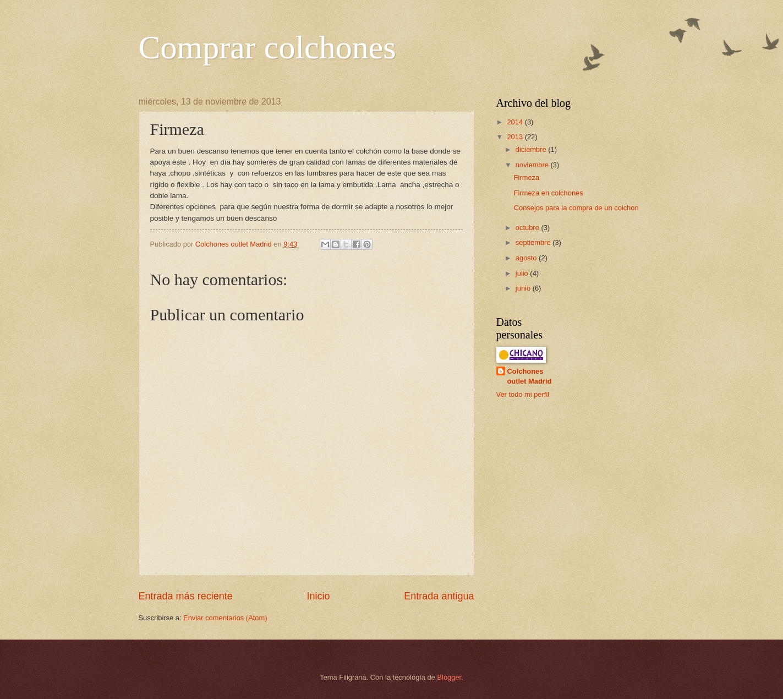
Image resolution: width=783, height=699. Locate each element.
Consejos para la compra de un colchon (576, 208)
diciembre (532, 149)
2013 (515, 137)
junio (524, 288)
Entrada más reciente (186, 596)
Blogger (449, 677)
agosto (527, 258)
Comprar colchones (267, 47)
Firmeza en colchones (548, 193)
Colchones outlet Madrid (529, 376)
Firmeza (527, 177)
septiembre (534, 242)
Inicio (318, 596)
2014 (515, 122)
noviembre (533, 165)
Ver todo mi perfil (523, 394)
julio (523, 273)
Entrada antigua (439, 596)
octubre (528, 227)
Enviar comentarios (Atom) (225, 618)
